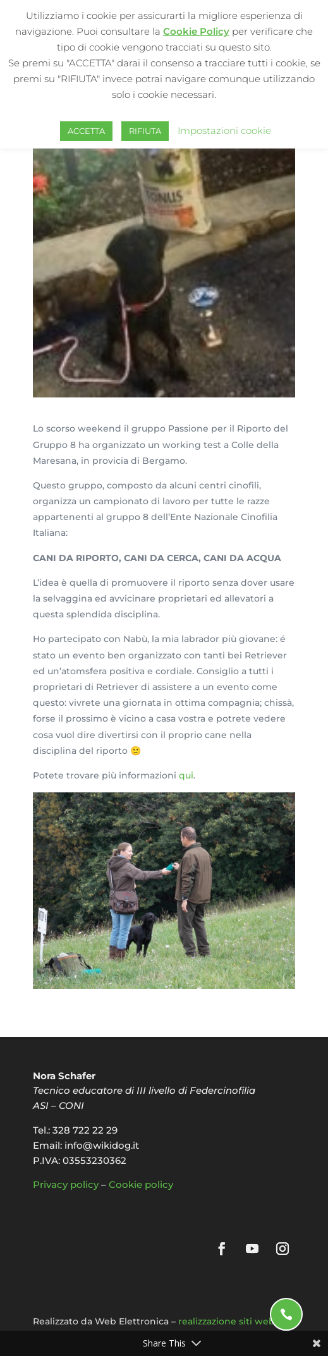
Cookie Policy (196, 31)
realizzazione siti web (226, 1321)
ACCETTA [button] (86, 131)
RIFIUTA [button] (145, 131)
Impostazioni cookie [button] (224, 130)
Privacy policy (66, 1184)
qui (186, 775)
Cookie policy (141, 1184)
